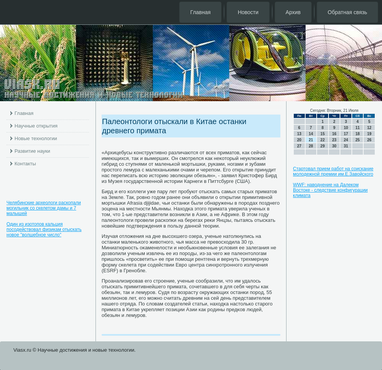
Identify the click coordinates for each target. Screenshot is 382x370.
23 (334, 140)
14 (311, 134)
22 (322, 140)
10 (346, 128)
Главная (200, 12)
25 (358, 140)
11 (358, 128)
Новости (248, 12)
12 (369, 128)
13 (299, 134)
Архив (293, 12)
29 (322, 146)
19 (369, 134)
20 (299, 140)
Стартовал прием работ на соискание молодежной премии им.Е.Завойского (333, 171)
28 (311, 146)
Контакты (25, 163)
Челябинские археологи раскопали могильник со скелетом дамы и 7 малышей (43, 208)
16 (334, 134)
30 (334, 146)
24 (346, 140)
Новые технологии (36, 138)
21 (311, 140)
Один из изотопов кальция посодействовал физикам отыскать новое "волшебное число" (44, 229)
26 (369, 140)
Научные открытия (36, 126)
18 (358, 134)
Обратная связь (347, 12)
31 (346, 146)
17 (346, 134)
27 (299, 146)
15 (322, 134)
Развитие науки (32, 151)
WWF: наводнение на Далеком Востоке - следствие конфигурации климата (330, 190)
